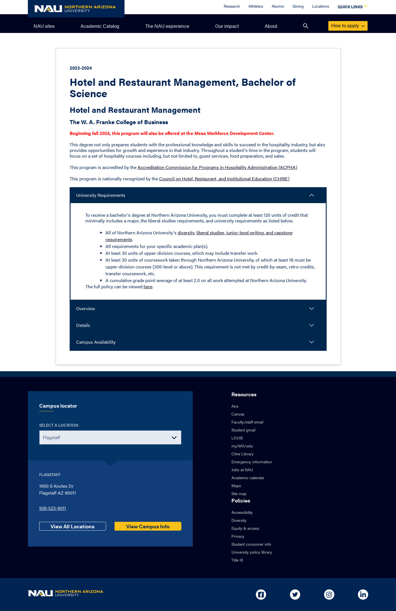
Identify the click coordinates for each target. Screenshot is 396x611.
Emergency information (251, 461)
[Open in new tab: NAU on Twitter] (295, 594)
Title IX (237, 560)
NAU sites (44, 25)
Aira (234, 406)
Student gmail (243, 430)
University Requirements (100, 195)
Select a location (58, 425)
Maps (236, 485)
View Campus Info (147, 526)
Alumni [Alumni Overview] (278, 6)
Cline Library (242, 453)
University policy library (251, 552)
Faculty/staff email (247, 422)
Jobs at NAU (242, 469)
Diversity (238, 520)
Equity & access (245, 528)
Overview (85, 308)
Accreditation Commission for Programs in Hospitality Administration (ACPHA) (217, 167)
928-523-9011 (52, 508)
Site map (238, 493)
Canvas (237, 414)
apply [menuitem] (348, 25)
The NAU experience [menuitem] (167, 25)
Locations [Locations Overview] (320, 6)
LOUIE (237, 438)
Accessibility (242, 512)
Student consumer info (251, 544)
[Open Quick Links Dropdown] (351, 7)
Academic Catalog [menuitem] (99, 25)
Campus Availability (96, 342)
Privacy (237, 536)
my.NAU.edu (242, 446)
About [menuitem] (271, 25)
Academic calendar (247, 477)
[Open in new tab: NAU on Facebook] (261, 594)
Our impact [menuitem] (227, 25)
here (148, 286)
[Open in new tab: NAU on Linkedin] (363, 594)
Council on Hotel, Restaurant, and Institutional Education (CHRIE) (224, 178)
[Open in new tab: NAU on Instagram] (329, 594)
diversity (186, 232)
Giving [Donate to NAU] (298, 6)
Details (83, 325)
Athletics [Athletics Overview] (255, 6)
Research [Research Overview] (232, 6)
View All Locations (72, 526)
